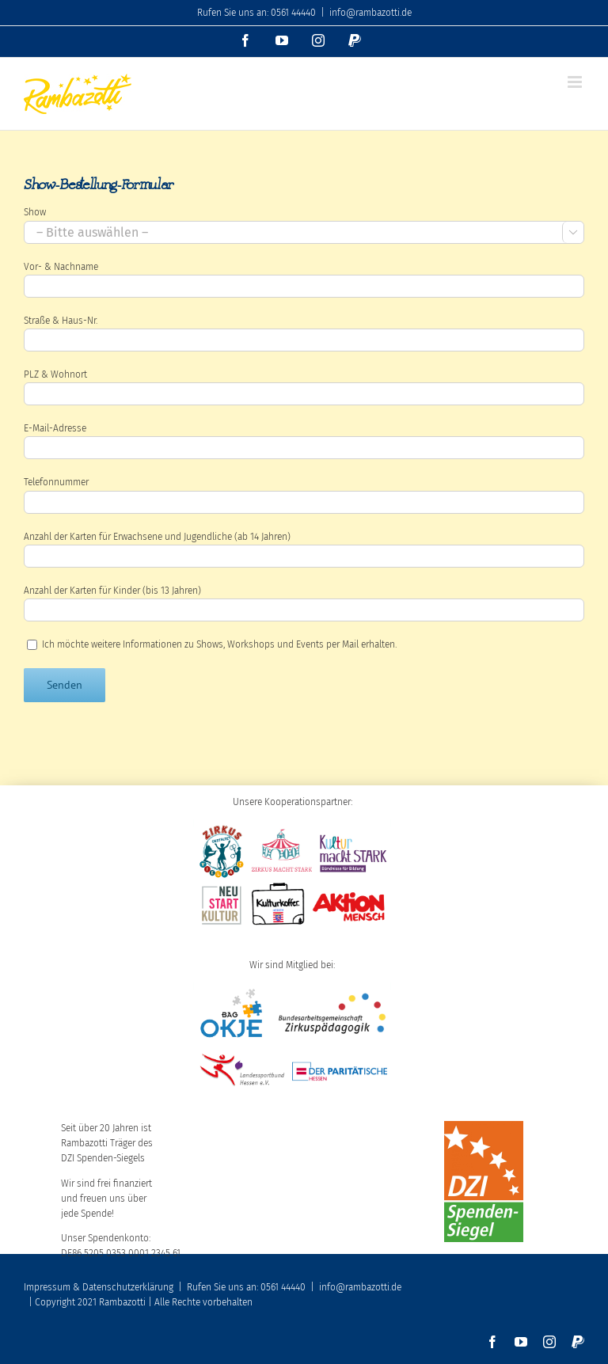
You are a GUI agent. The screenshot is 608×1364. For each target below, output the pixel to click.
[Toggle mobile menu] (576, 82)
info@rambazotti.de (370, 12)
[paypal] (578, 1342)
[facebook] (492, 1342)
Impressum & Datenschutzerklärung (98, 1287)
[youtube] (521, 1342)
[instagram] (549, 1342)
